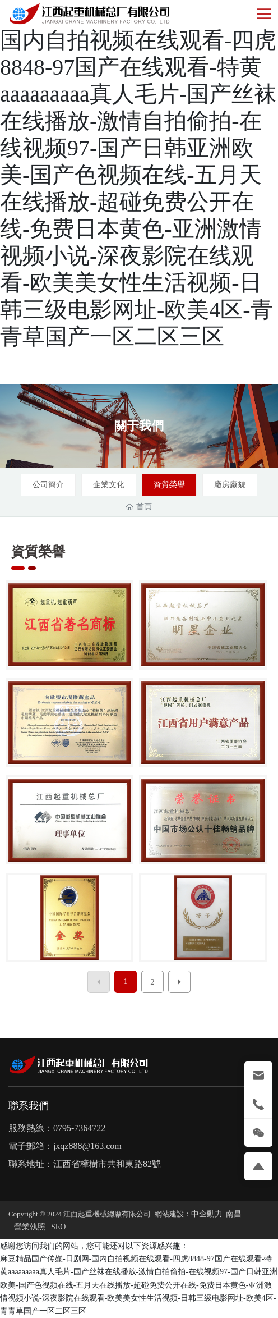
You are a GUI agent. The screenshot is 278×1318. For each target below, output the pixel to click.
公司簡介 (48, 484)
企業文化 (108, 484)
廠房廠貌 (229, 484)
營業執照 (29, 1227)
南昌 (234, 1214)
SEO (58, 1227)
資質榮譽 (169, 484)
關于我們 (139, 426)
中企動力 (207, 1214)
